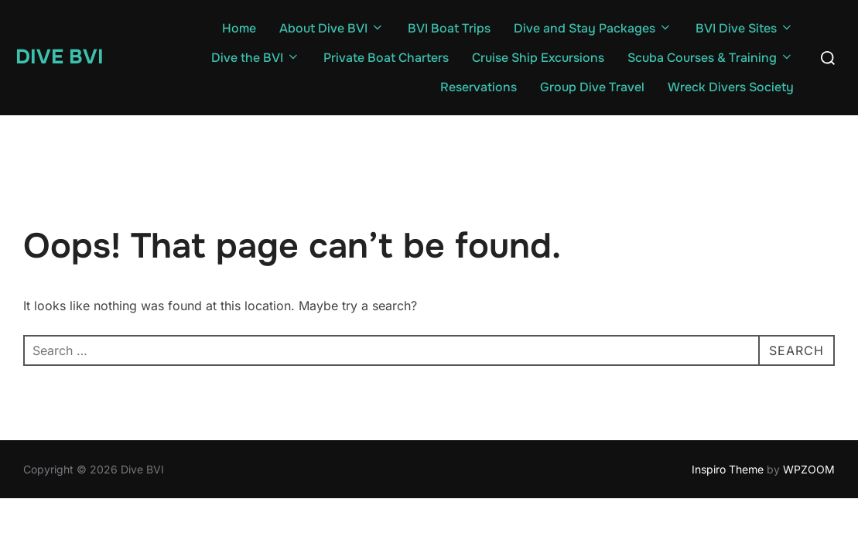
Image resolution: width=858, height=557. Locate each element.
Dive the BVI (255, 58)
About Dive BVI (332, 28)
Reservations (478, 87)
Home (239, 28)
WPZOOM (809, 469)
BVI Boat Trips (449, 28)
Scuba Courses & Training (710, 58)
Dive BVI (59, 57)
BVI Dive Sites (745, 28)
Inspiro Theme (728, 469)
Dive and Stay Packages (593, 28)
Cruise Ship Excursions (538, 58)
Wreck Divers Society (731, 87)
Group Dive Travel (592, 87)
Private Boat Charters (386, 58)
